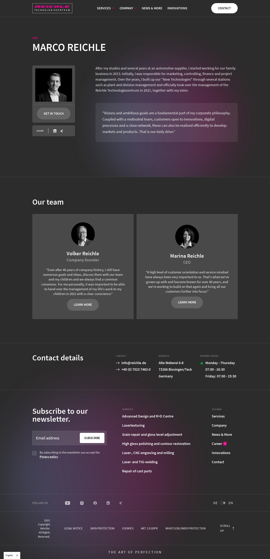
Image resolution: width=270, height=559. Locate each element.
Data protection (102, 528)
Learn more (83, 304)
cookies (127, 528)
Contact (224, 8)
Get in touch (54, 113)
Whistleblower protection (185, 528)
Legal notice (73, 528)
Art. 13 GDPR (149, 528)
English (9, 555)
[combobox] (12, 555)
